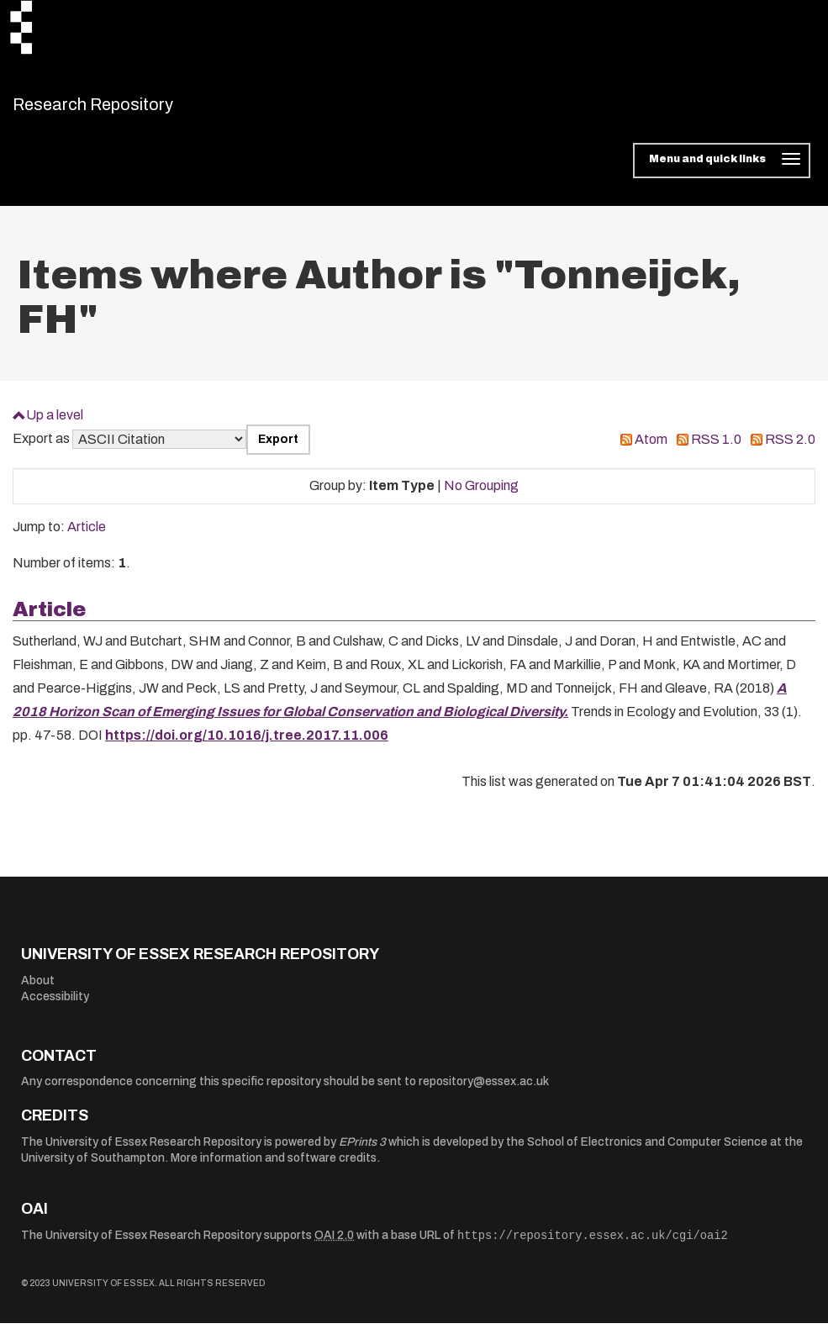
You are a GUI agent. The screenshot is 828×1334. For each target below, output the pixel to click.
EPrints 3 (362, 1152)
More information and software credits (274, 1169)
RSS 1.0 (716, 450)
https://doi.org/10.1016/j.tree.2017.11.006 (246, 746)
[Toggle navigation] (721, 171)
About (38, 990)
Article (86, 537)
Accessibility (55, 1007)
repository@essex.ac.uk (484, 1092)
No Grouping (481, 496)
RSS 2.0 (790, 450)
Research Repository (131, 109)
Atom (651, 450)
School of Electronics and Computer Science (647, 1152)
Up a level (54, 425)
